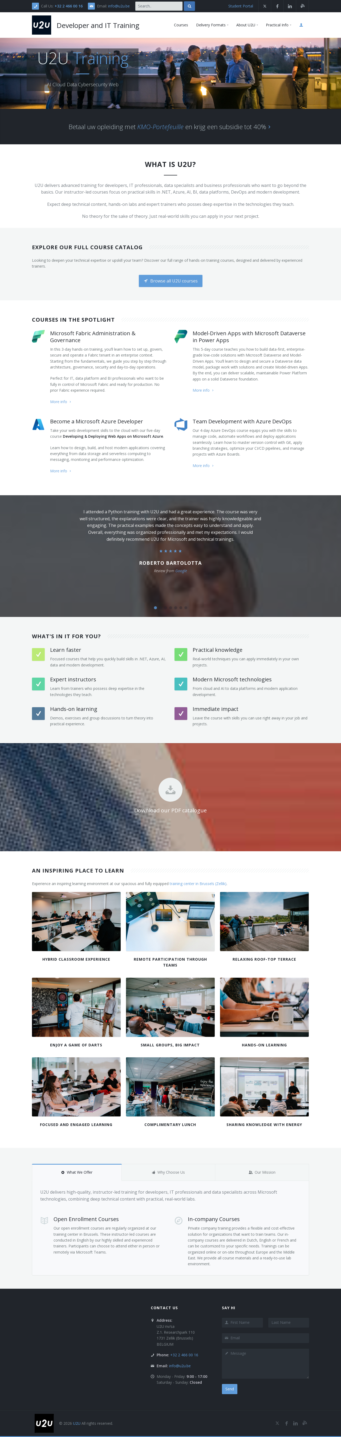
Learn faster (65, 649)
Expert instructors (73, 679)
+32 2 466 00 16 (69, 6)
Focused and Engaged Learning (76, 1124)
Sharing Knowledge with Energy (264, 1124)
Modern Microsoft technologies (232, 679)
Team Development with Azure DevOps (242, 421)
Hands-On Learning (264, 1044)
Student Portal (240, 6)
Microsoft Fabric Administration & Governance (93, 337)
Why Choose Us (168, 1172)
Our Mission (262, 1172)
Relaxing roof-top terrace (264, 959)
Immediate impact (215, 709)
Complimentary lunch (170, 1124)
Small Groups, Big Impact (170, 1044)
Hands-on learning (73, 709)
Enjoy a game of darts (76, 1044)
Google (181, 570)
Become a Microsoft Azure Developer (96, 421)
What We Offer (76, 1172)
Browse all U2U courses (171, 281)
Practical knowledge (217, 649)
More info (61, 401)
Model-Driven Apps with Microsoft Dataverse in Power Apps (249, 337)
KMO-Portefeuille (160, 126)
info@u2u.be (119, 6)
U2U (76, 1423)
